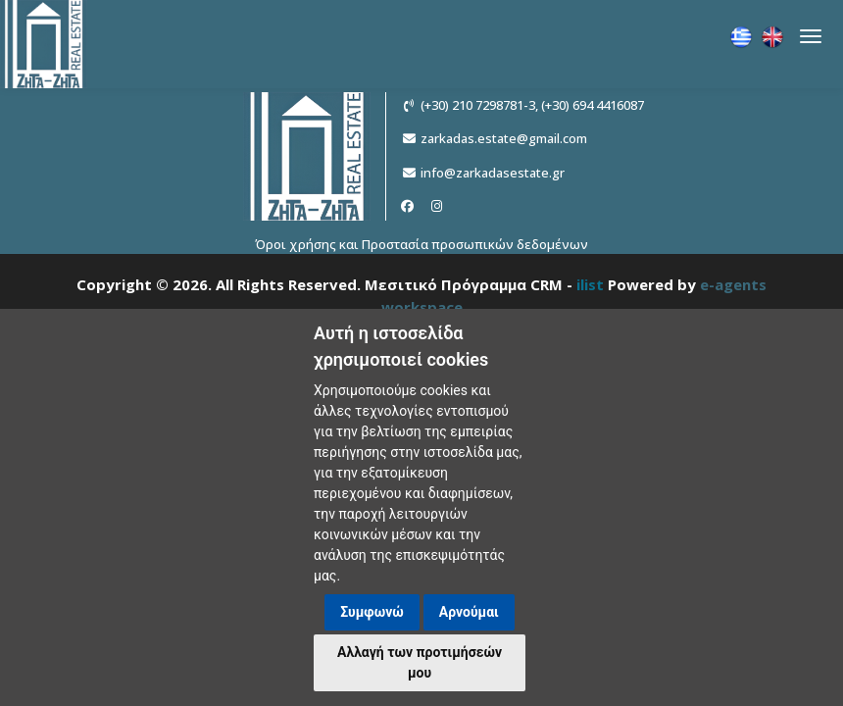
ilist (590, 284)
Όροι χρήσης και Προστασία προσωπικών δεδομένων (421, 244)
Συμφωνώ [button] (372, 612)
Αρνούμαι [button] (469, 612)
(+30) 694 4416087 (592, 105)
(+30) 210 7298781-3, (479, 105)
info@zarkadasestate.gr (493, 172)
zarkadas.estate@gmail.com (504, 138)
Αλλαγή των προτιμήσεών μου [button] (419, 662)
